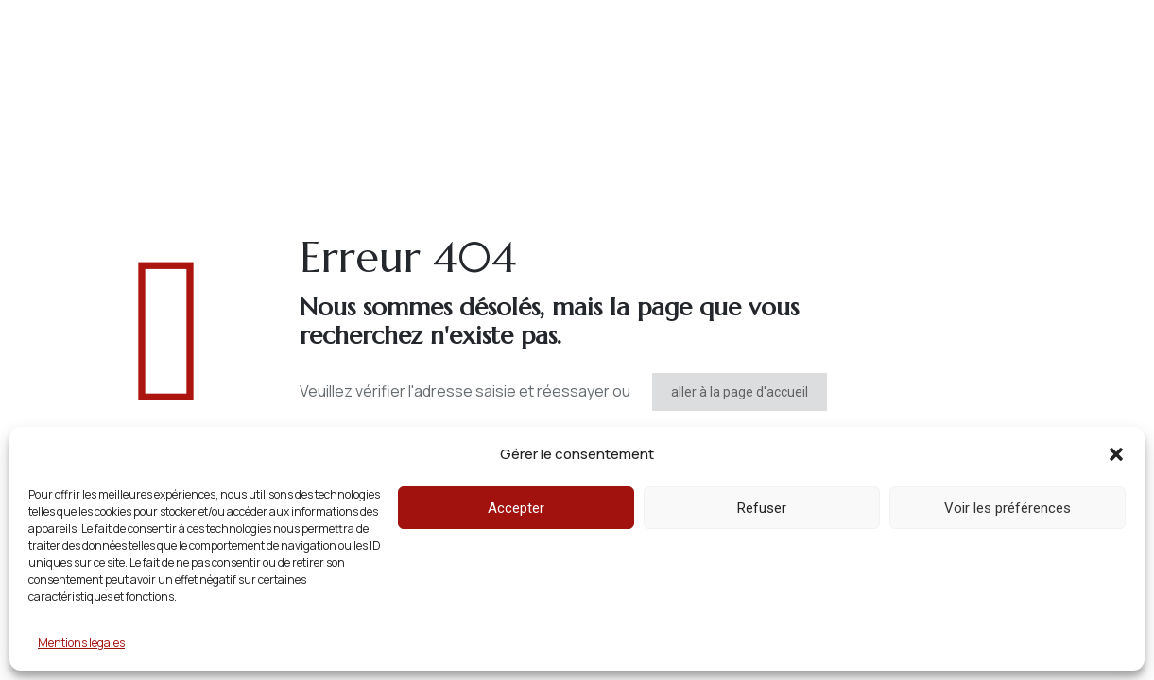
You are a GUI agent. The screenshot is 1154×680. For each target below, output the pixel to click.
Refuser (761, 508)
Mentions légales (81, 643)
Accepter (516, 508)
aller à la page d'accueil (739, 392)
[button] (1116, 454)
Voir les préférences (1007, 508)
